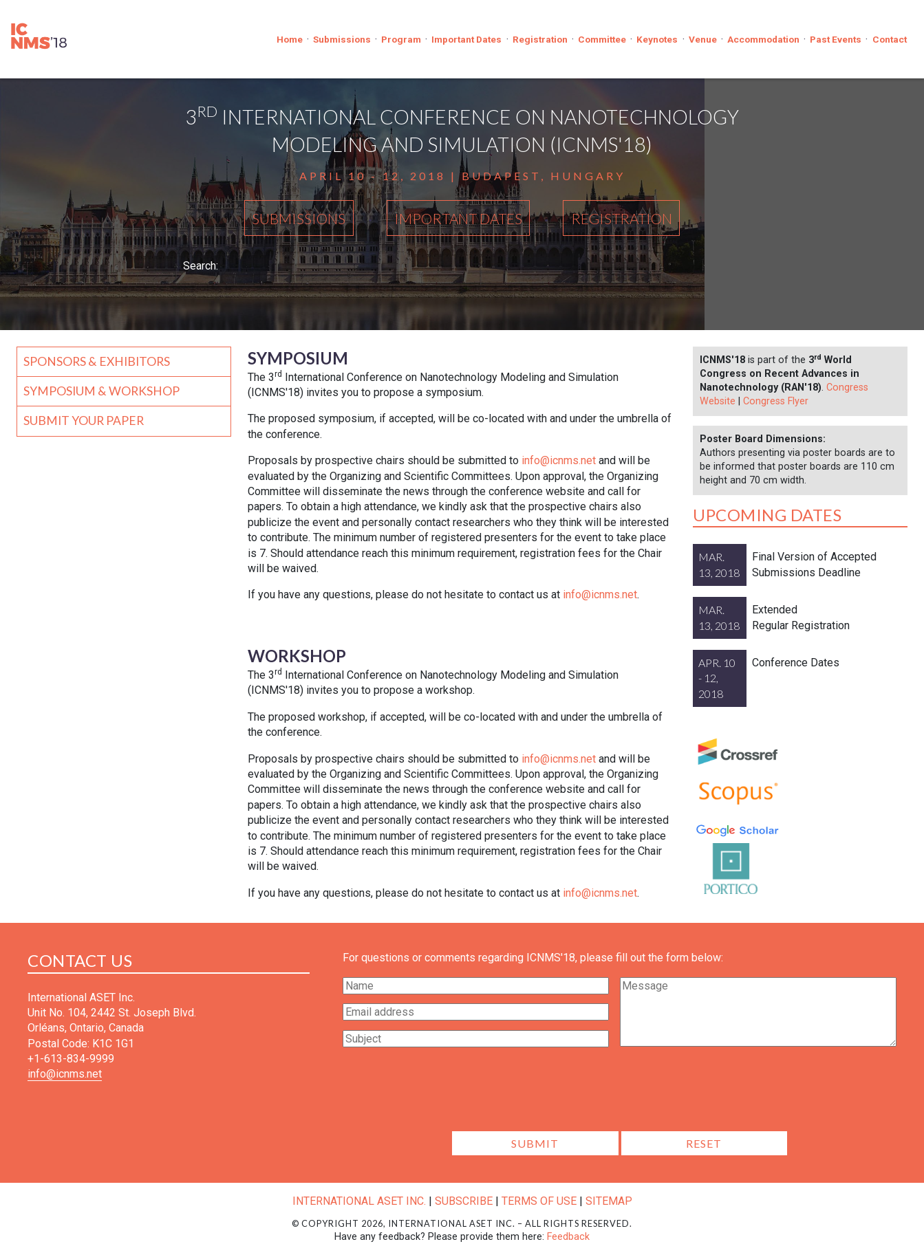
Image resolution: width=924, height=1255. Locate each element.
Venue (703, 39)
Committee (602, 39)
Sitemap (608, 1201)
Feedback (568, 1237)
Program (401, 39)
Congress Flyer (775, 401)
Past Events (835, 39)
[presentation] (619, 1093)
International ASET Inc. (359, 1201)
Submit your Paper (83, 420)
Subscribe (464, 1201)
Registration (540, 39)
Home (290, 39)
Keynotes (657, 39)
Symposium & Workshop (101, 391)
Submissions (342, 39)
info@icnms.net (559, 460)
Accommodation (763, 39)
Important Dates (466, 39)
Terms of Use (539, 1201)
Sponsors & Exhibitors (96, 361)
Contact (889, 39)
